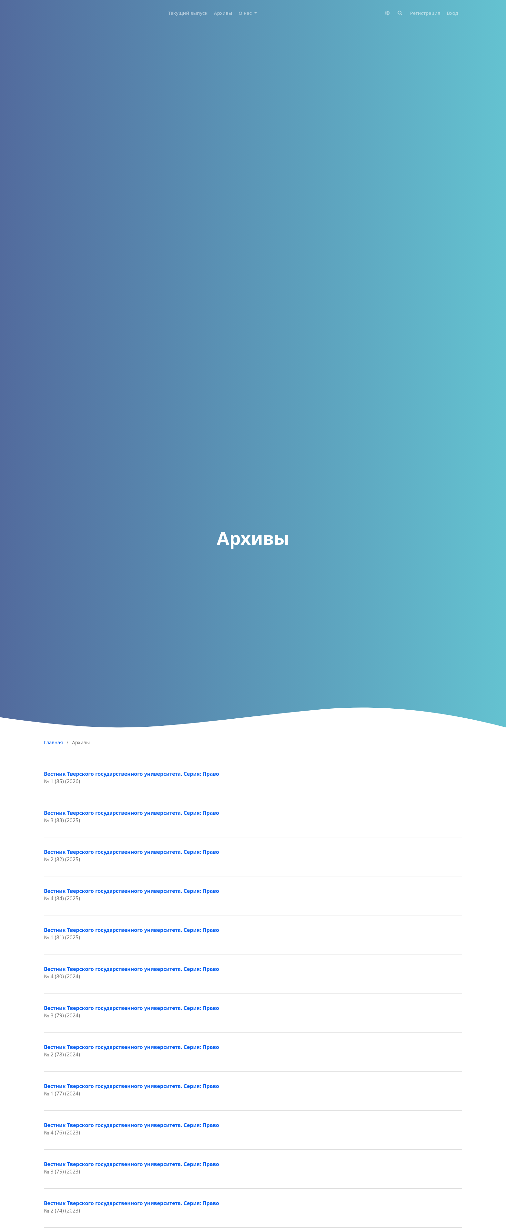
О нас (246, 13)
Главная (53, 742)
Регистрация (425, 13)
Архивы (223, 13)
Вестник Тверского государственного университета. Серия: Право (131, 773)
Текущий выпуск (187, 13)
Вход (452, 13)
